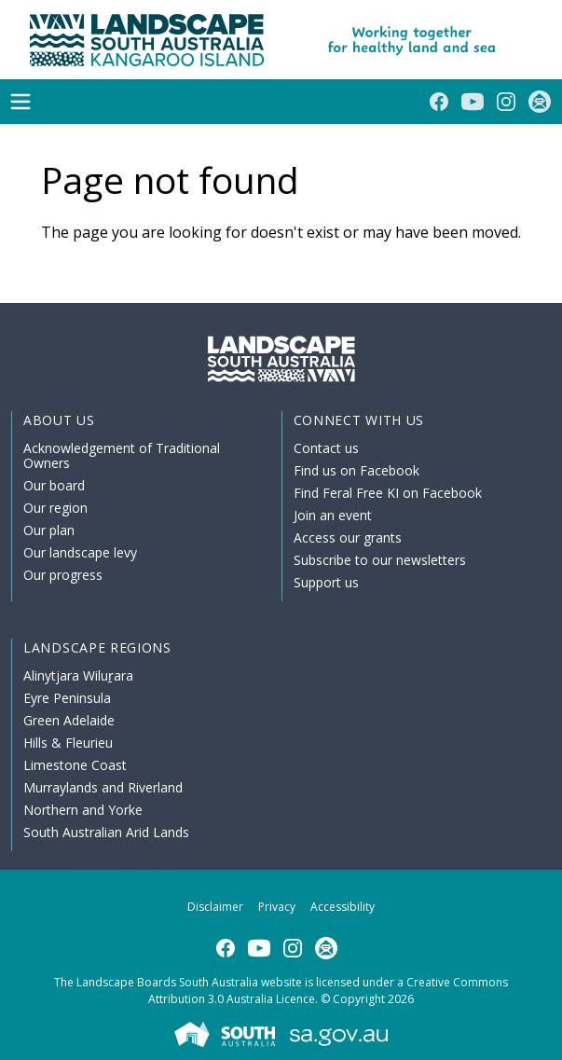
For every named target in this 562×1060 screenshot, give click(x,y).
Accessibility (342, 907)
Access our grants (348, 537)
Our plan (49, 530)
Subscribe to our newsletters (380, 560)
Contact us (326, 448)
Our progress (63, 575)
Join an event (333, 515)
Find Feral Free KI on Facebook (388, 493)
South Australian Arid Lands (106, 832)
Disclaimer (215, 907)
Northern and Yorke (83, 810)
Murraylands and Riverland (103, 787)
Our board (54, 485)
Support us (326, 582)
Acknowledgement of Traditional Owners (121, 455)
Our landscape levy (80, 552)
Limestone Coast (75, 765)
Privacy (276, 907)
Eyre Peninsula (67, 698)
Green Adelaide (69, 720)
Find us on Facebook (356, 470)
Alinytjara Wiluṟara (78, 675)
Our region (55, 507)
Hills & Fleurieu (68, 742)
